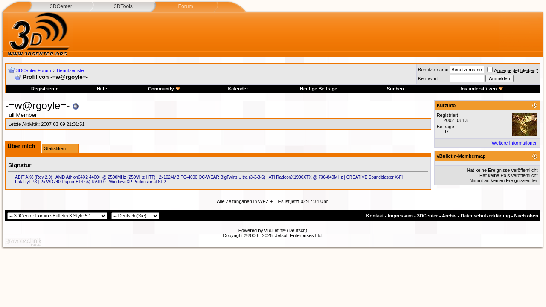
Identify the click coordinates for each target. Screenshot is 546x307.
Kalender (238, 88)
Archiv (449, 215)
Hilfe (102, 88)
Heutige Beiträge (318, 88)
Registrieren (44, 88)
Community (164, 88)
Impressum (400, 215)
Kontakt (375, 215)
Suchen (395, 88)
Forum (185, 6)
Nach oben (526, 215)
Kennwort (428, 78)
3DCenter (61, 6)
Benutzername (433, 69)
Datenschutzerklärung (485, 215)
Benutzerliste (70, 70)
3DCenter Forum (33, 70)
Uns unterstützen (481, 88)
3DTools (123, 6)
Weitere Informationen (515, 142)
